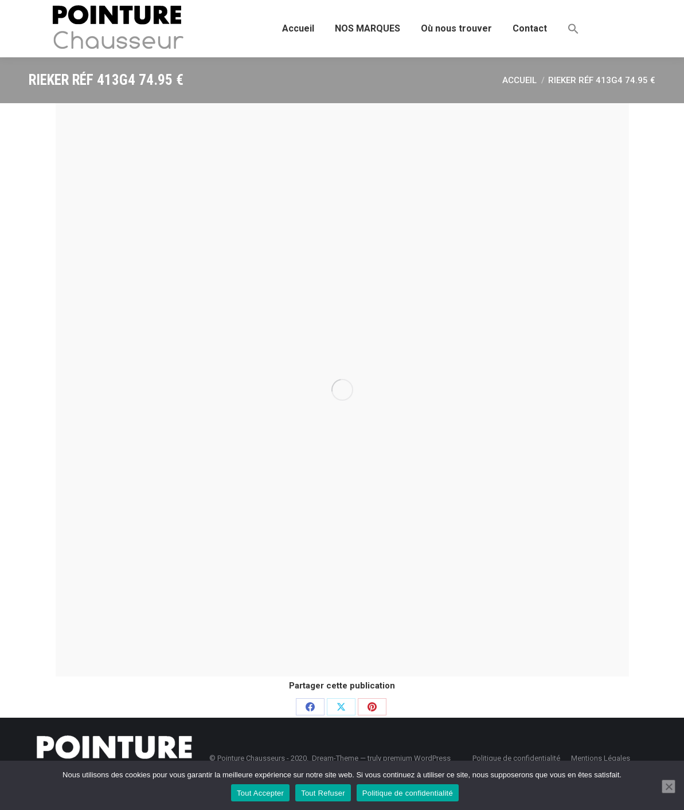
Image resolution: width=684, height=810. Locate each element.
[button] (573, 28)
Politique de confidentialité (407, 793)
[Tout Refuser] (668, 786)
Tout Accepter (260, 793)
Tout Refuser (323, 793)
